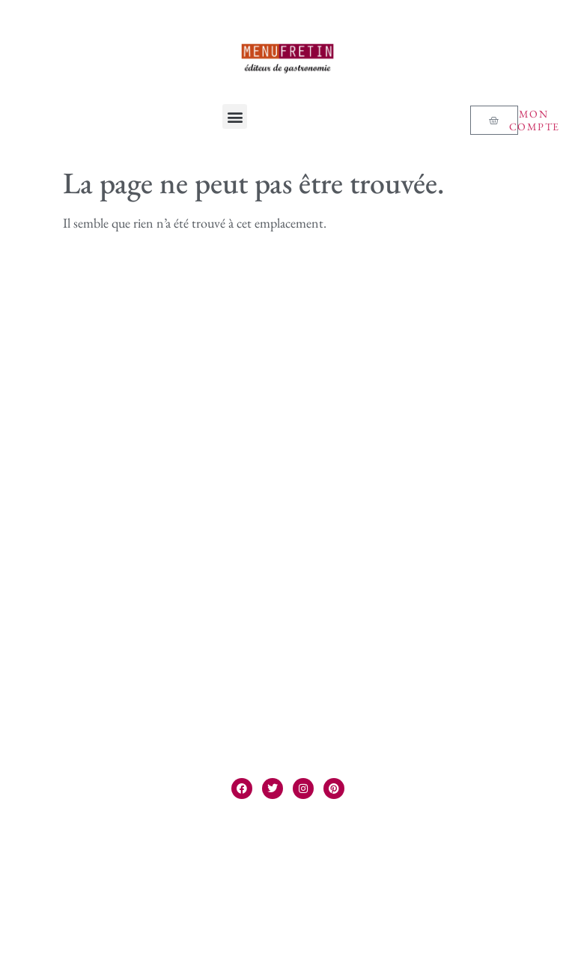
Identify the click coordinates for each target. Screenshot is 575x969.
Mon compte (534, 120)
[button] (234, 116)
